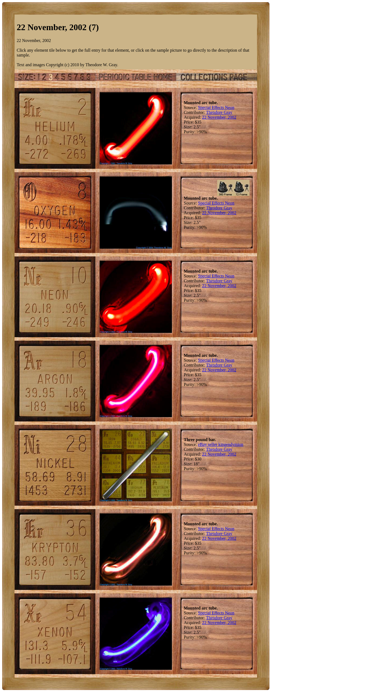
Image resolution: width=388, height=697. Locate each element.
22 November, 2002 (219, 117)
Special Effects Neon (216, 107)
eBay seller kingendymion (220, 444)
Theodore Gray (219, 112)
